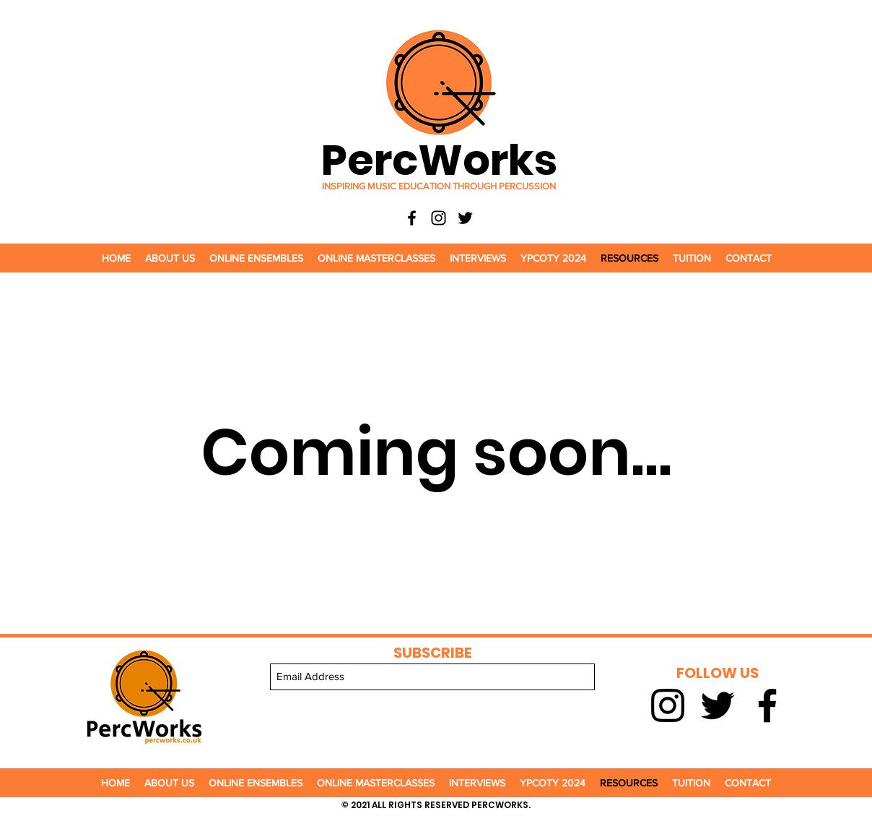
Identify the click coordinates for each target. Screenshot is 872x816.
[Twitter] (465, 218)
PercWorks (439, 160)
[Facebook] (412, 218)
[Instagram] (438, 218)
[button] (170, 258)
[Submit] (432, 706)
